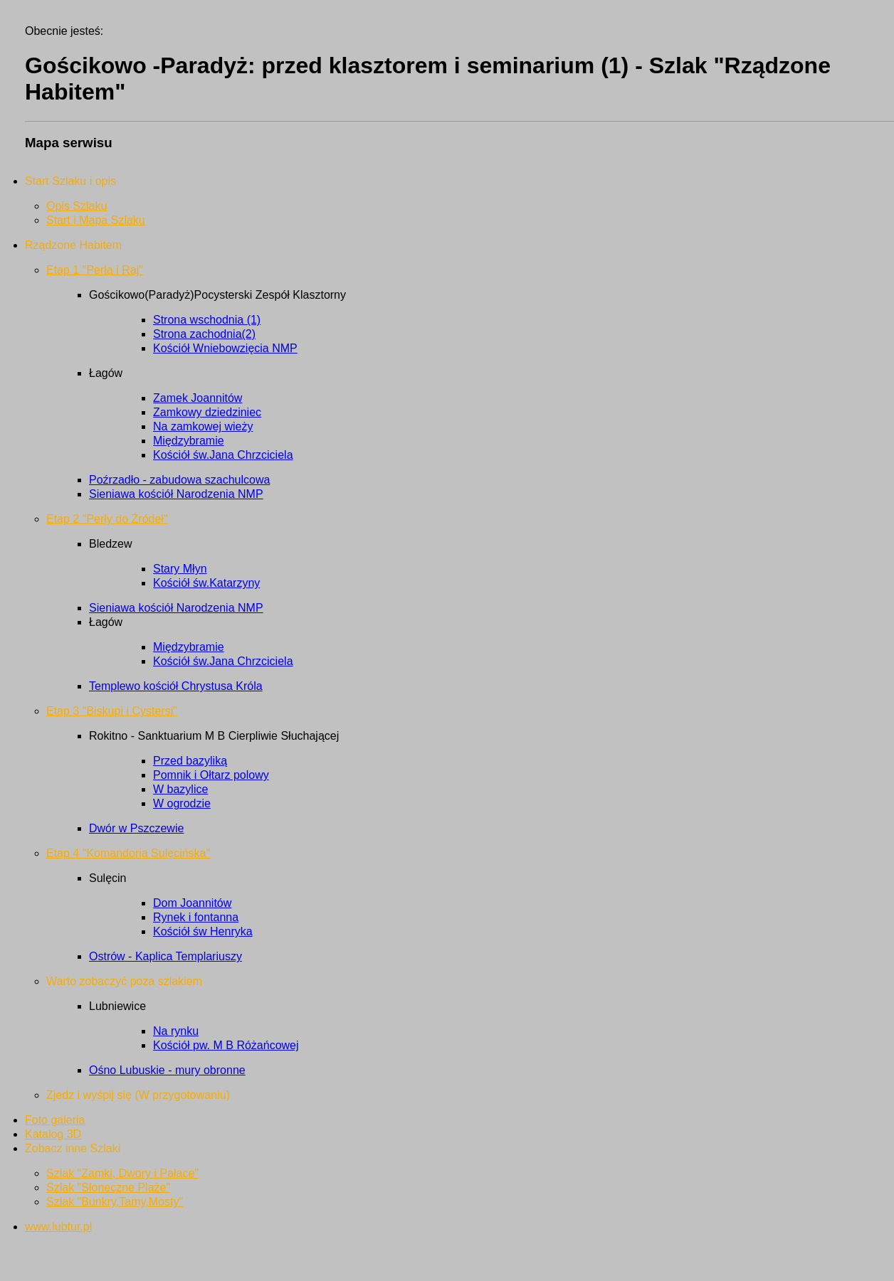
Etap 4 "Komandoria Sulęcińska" (128, 853)
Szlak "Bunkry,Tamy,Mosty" (114, 1202)
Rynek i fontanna (195, 917)
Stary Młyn (180, 569)
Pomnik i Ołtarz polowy (211, 775)
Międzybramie (188, 441)
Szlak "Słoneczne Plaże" (108, 1187)
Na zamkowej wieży (203, 426)
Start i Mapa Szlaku (95, 220)
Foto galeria (55, 1120)
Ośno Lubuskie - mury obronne (167, 1070)
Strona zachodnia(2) (204, 334)
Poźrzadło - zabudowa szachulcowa (179, 480)
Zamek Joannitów (197, 398)
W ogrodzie (182, 803)
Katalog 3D (53, 1134)
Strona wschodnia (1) (207, 320)
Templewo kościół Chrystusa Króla (176, 686)
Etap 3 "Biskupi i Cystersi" (111, 711)
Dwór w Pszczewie (136, 828)
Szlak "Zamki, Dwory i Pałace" (122, 1173)
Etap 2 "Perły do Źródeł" (107, 519)
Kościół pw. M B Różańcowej (226, 1045)
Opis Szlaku (76, 206)
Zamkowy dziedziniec (207, 412)
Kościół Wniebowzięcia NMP (225, 348)
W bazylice (180, 789)
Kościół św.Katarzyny (206, 583)
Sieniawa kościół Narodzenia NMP (176, 494)
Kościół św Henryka (203, 931)
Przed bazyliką (190, 761)
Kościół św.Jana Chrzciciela (223, 455)
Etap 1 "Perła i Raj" (94, 270)
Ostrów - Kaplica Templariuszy (165, 956)
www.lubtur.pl (58, 1227)
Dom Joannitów (192, 903)
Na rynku (176, 1031)
